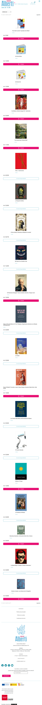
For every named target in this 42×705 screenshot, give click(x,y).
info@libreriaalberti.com (21, 661)
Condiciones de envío (21, 618)
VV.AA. (13, 32)
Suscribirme (6, 675)
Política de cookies (21, 615)
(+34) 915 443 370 (21, 658)
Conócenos (21, 608)
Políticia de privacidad (21, 611)
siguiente (38, 14)
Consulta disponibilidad (21, 178)
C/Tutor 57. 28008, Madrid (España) (21, 655)
